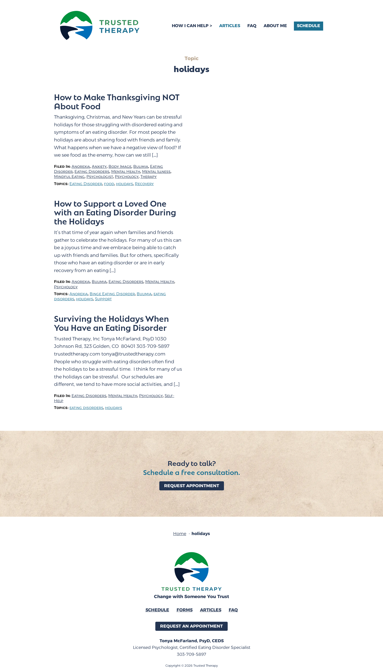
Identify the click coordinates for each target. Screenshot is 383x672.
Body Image (120, 166)
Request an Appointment (191, 626)
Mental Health (125, 171)
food (109, 184)
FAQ (251, 26)
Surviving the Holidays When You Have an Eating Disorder (111, 323)
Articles (229, 26)
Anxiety (99, 166)
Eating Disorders (91, 171)
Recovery (144, 184)
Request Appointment (191, 486)
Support (103, 299)
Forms (185, 610)
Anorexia (81, 166)
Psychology (127, 176)
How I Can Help (190, 26)
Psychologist (99, 176)
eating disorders (86, 407)
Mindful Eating (69, 176)
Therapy (148, 176)
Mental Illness (156, 171)
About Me (275, 26)
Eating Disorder (85, 184)
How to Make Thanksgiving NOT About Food (116, 101)
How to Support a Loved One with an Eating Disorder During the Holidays (115, 212)
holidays (124, 184)
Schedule (308, 26)
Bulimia (140, 166)
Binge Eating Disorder (112, 294)
